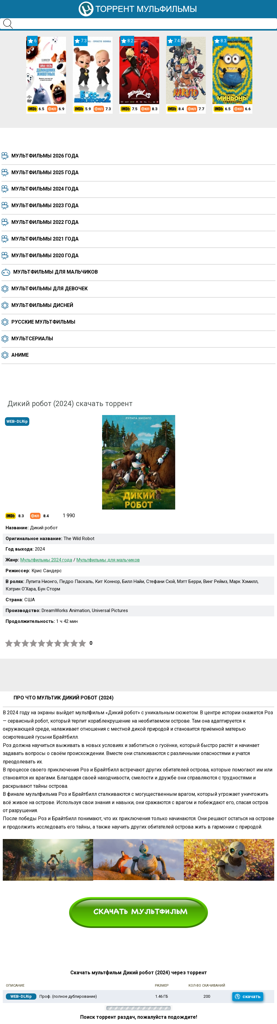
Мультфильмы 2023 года (45, 205)
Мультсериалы (32, 339)
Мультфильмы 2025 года (45, 172)
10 (82, 643)
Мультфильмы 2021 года (45, 239)
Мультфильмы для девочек (49, 289)
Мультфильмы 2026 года (45, 156)
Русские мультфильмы (43, 322)
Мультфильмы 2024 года (45, 189)
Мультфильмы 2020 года (45, 255)
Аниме (20, 355)
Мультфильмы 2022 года (45, 222)
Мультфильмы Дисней (42, 305)
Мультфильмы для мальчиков (55, 272)
